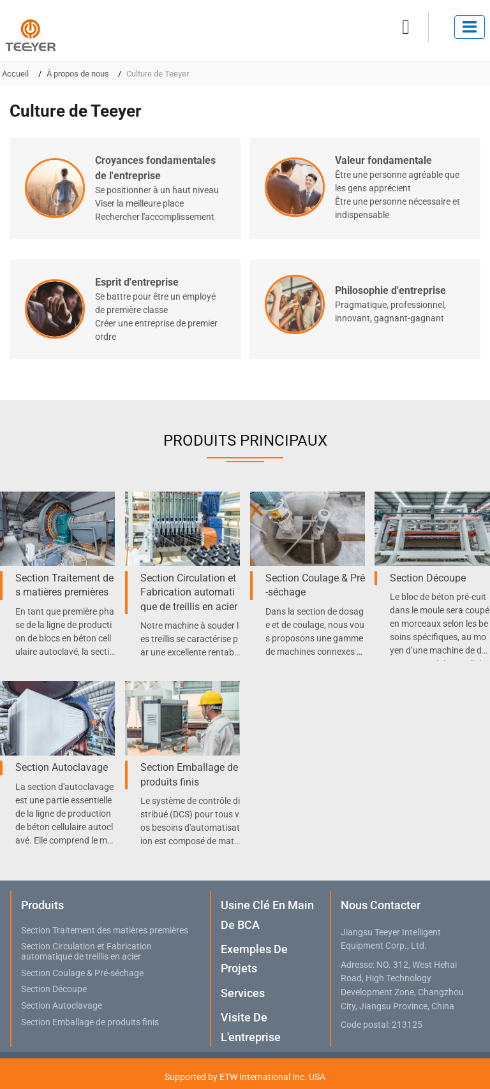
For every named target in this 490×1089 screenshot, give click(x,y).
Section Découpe (428, 578)
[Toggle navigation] (469, 27)
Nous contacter (380, 905)
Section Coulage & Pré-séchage (315, 585)
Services (243, 993)
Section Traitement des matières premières (64, 585)
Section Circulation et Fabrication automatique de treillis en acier (188, 592)
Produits (42, 905)
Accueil (15, 73)
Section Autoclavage (61, 767)
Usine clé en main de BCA (267, 914)
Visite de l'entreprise (251, 1027)
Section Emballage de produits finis (189, 774)
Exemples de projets (254, 958)
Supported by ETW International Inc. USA (245, 1077)
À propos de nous (78, 73)
